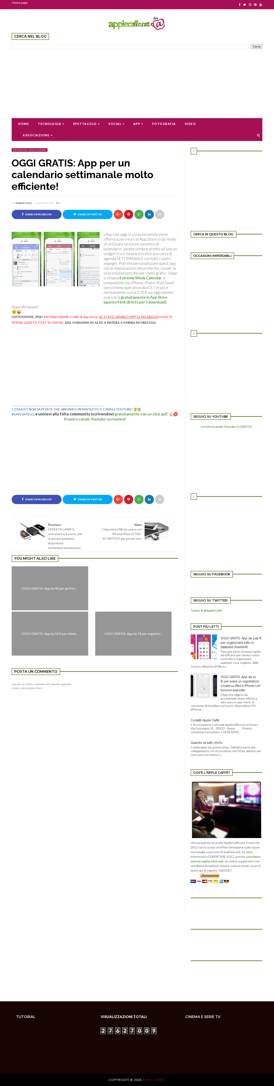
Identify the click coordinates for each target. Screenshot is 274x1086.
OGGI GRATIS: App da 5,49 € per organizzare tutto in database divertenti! (241, 642)
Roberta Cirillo (24, 203)
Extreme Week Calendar (140, 277)
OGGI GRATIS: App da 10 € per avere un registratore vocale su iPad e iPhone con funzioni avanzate (241, 683)
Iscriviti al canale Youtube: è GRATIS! (226, 426)
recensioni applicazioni (29, 150)
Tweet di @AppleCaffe (206, 610)
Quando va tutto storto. (207, 742)
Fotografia (164, 124)
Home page (20, 2)
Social (116, 124)
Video (190, 124)
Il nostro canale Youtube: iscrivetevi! (95, 419)
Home (23, 124)
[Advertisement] (137, 80)
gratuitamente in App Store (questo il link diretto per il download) (135, 299)
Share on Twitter (87, 214)
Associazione (38, 135)
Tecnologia (51, 124)
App (138, 124)
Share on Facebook (37, 214)
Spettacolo (86, 124)
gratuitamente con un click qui (140, 413)
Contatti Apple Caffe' (205, 720)
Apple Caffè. (154, 1080)
